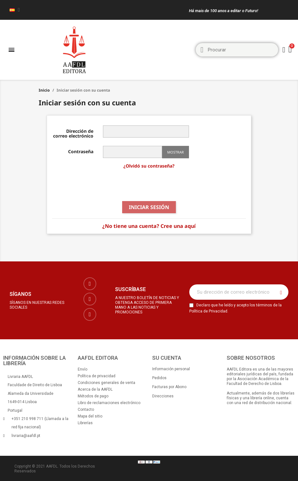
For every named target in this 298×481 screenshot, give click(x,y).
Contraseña (80, 151)
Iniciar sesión (149, 207)
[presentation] (149, 185)
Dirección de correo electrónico (73, 133)
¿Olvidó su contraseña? (149, 166)
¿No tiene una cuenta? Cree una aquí (149, 225)
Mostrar (175, 152)
